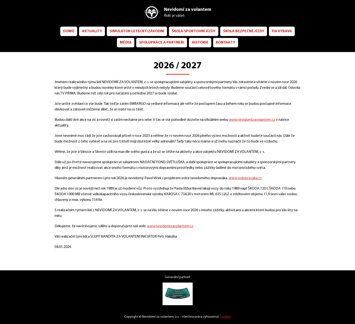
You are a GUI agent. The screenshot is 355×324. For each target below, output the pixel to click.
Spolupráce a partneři (175, 42)
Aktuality (99, 31)
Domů (75, 31)
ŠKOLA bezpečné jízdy (262, 31)
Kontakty (243, 42)
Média (137, 42)
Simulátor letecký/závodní (146, 31)
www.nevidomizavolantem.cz (274, 119)
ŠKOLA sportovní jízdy (208, 31)
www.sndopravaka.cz (263, 189)
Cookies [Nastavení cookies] (228, 317)
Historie (216, 42)
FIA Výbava (112, 42)
